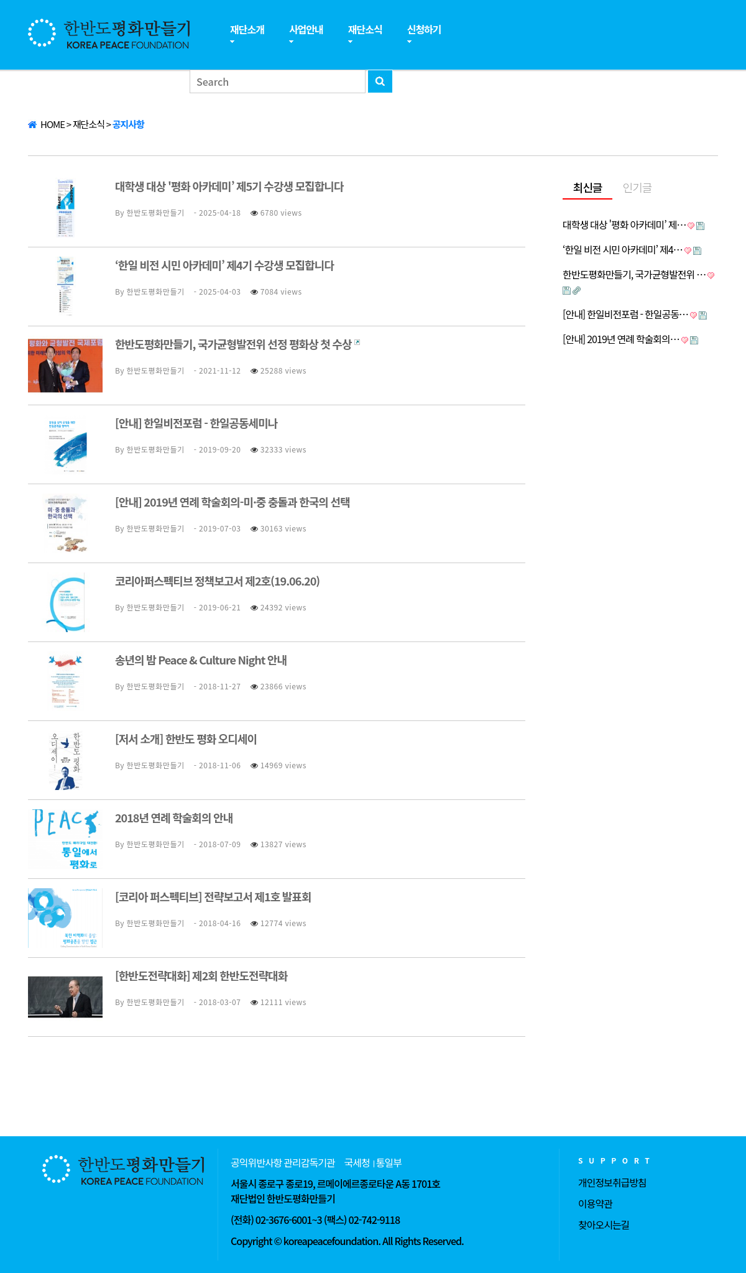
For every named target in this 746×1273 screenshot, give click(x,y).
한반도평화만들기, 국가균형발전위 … (634, 274)
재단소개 (247, 29)
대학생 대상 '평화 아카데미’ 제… (624, 224)
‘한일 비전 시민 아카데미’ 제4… (623, 249)
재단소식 (365, 29)
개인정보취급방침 (612, 1182)
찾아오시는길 (603, 1224)
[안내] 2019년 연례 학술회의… (621, 338)
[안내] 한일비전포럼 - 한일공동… (625, 313)
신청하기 (424, 29)
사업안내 (306, 29)
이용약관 (595, 1203)
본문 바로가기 (0, 0)
